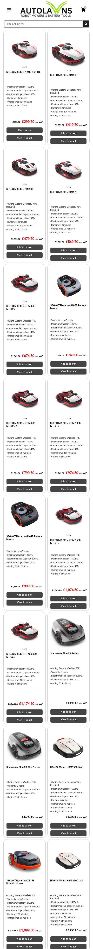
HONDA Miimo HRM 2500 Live (66, 880)
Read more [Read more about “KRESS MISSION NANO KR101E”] (24, 130)
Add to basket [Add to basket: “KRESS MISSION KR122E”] (68, 250)
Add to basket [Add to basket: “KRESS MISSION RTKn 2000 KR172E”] (24, 712)
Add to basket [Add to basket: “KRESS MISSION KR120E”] (68, 133)
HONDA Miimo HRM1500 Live (66, 767)
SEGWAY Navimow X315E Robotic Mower (20, 882)
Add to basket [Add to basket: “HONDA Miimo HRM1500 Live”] (68, 825)
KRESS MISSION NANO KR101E (23, 72)
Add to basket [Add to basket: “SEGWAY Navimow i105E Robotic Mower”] (68, 363)
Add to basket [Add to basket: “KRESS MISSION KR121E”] (24, 247)
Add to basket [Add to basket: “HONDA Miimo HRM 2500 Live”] (68, 939)
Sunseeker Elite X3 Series (64, 653)
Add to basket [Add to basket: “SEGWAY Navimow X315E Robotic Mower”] (24, 939)
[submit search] (86, 23)
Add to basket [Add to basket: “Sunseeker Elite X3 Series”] (68, 711)
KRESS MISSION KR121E (19, 189)
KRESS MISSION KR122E (63, 192)
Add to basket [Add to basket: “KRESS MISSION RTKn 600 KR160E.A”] (24, 481)
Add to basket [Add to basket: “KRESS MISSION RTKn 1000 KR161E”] (68, 481)
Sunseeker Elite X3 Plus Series (23, 767)
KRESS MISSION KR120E (63, 75)
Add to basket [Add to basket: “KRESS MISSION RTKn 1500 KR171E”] (68, 598)
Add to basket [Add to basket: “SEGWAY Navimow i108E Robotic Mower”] (24, 594)
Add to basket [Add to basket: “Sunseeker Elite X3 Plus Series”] (24, 825)
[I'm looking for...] (43, 24)
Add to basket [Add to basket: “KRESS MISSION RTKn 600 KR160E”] (24, 364)
